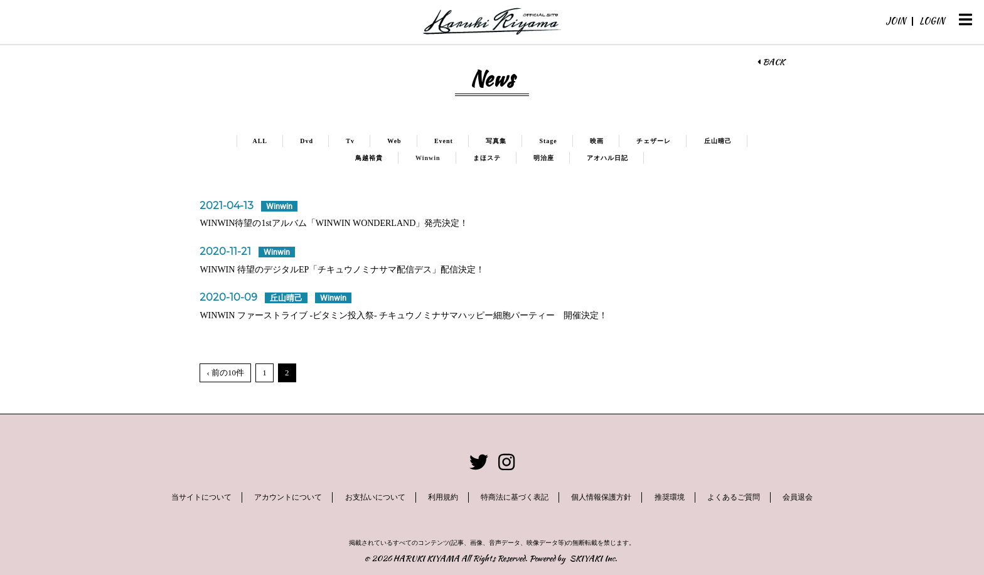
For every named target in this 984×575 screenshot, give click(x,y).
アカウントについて (288, 497)
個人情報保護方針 (601, 497)
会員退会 (798, 497)
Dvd (306, 140)
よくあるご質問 (733, 497)
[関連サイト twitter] (478, 462)
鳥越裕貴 (369, 157)
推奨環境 (670, 497)
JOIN (895, 20)
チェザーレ (653, 140)
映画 (597, 140)
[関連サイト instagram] (506, 462)
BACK (770, 62)
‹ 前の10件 (225, 372)
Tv (350, 140)
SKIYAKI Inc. (593, 558)
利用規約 (443, 497)
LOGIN (931, 20)
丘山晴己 (718, 140)
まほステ (487, 157)
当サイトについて (201, 497)
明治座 (543, 157)
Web (394, 140)
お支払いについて (375, 497)
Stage (548, 140)
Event (443, 140)
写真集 (496, 140)
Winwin (428, 157)
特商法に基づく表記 (514, 497)
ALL (259, 140)
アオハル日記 (607, 157)
